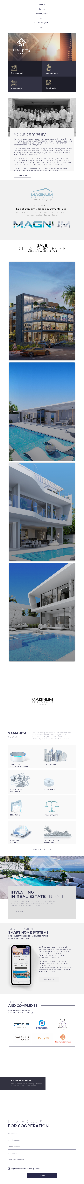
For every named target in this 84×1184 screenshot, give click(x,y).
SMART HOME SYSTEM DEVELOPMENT (19, 766)
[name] (42, 1133)
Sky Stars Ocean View (22, 440)
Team (42, 27)
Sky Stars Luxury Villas (23, 540)
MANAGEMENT (50, 790)
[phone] (42, 1147)
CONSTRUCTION (50, 765)
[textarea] (42, 1161)
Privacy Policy (33, 1169)
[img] (25, 756)
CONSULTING (15, 815)
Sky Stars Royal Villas (23, 641)
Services (42, 9)
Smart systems (42, 14)
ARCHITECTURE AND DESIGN (16, 791)
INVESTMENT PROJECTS (15, 841)
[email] (42, 1153)
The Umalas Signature (42, 23)
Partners (42, 18)
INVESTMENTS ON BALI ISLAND (51, 842)
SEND (42, 1175)
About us (42, 4)
